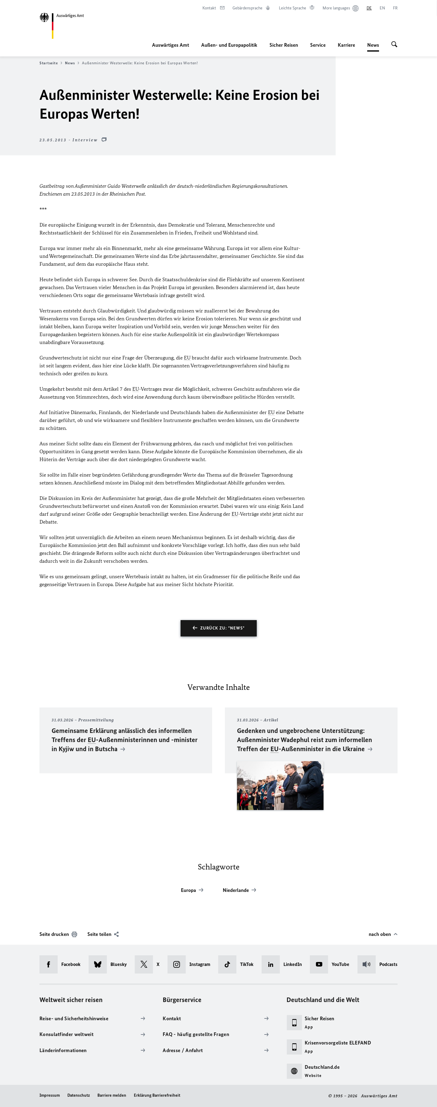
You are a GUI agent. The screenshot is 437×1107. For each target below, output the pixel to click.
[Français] (395, 8)
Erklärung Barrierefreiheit (157, 1095)
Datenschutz (78, 1095)
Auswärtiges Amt (170, 45)
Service (318, 45)
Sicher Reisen (283, 45)
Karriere (346, 45)
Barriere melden (111, 1095)
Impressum (49, 1095)
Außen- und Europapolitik (229, 45)
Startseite (50, 63)
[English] (382, 8)
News (373, 45)
